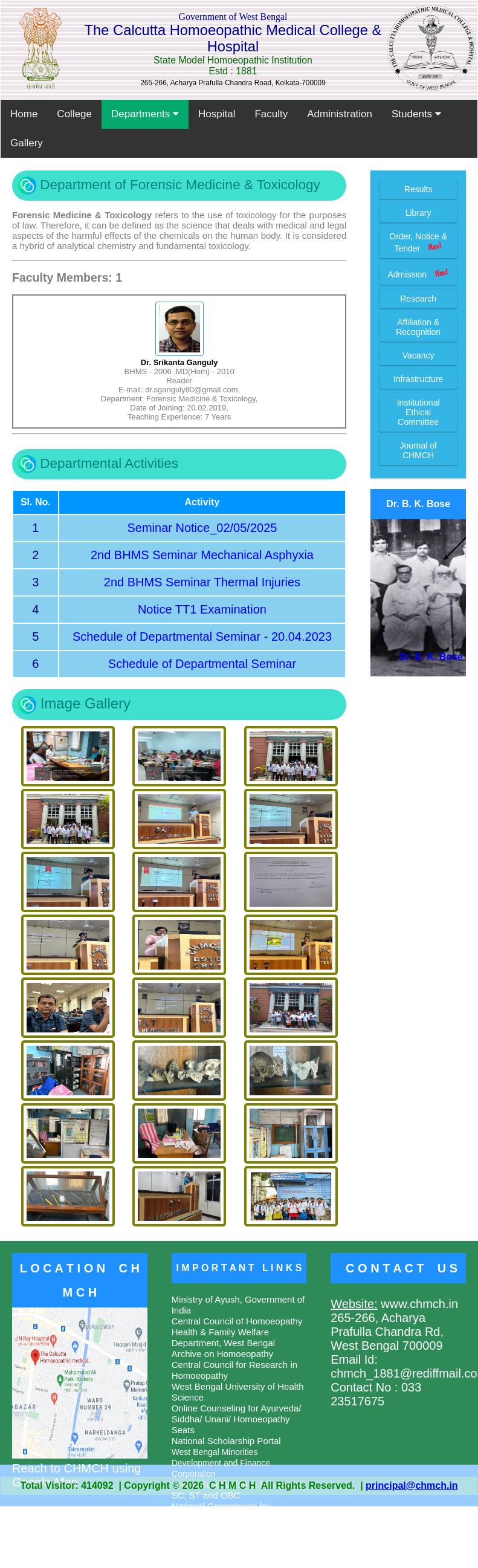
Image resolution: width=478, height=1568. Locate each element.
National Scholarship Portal (226, 1441)
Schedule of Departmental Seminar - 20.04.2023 (202, 636)
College (74, 114)
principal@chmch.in (412, 1485)
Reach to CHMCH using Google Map (79, 1468)
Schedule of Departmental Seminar (202, 663)
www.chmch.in (418, 1303)
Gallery (26, 143)
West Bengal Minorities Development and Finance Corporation (221, 1463)
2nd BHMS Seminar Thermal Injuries (202, 582)
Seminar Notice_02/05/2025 (202, 527)
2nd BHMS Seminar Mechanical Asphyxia (202, 555)
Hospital (216, 114)
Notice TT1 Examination (202, 609)
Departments (145, 114)
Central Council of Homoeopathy (237, 1321)
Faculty (271, 114)
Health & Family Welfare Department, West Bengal (223, 1337)
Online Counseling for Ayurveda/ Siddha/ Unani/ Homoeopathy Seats (237, 1419)
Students (416, 114)
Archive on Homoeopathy (222, 1354)
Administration (339, 114)
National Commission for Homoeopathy (221, 1511)
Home (23, 114)
